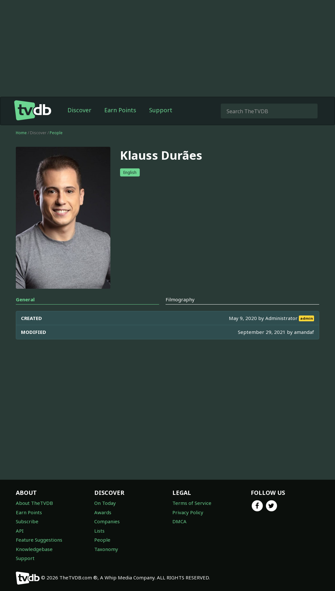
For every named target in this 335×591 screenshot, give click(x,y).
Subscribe (27, 521)
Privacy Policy (187, 512)
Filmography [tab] (180, 299)
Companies (107, 521)
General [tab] (25, 299)
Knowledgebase (34, 549)
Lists (99, 530)
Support (160, 110)
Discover (79, 110)
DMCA (179, 521)
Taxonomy (106, 549)
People (56, 132)
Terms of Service (191, 503)
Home (21, 132)
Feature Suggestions (39, 539)
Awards (102, 512)
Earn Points (120, 110)
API (20, 530)
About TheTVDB (34, 503)
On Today (105, 503)
